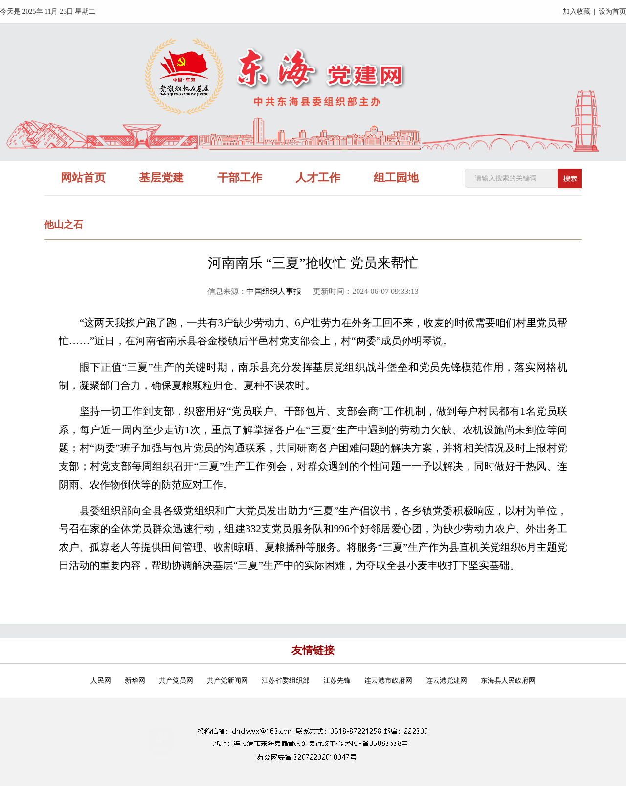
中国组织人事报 (273, 291)
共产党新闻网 (227, 680)
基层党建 (161, 178)
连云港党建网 (446, 680)
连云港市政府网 (388, 680)
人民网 (100, 680)
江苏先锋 (337, 680)
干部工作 (239, 178)
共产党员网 (176, 680)
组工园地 (396, 178)
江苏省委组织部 (286, 680)
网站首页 (83, 178)
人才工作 (317, 178)
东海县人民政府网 (508, 680)
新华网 (135, 680)
